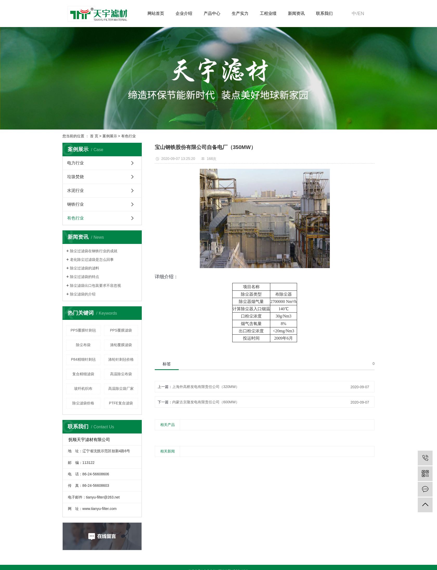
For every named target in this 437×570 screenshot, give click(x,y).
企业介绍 (184, 13)
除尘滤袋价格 (83, 403)
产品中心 (212, 13)
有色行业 (128, 136)
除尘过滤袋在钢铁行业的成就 (93, 251)
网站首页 (155, 13)
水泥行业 (75, 190)
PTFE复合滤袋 (121, 403)
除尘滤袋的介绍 (82, 294)
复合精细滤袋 (83, 374)
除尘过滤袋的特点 (84, 277)
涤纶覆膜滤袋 (121, 345)
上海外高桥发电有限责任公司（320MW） (205, 387)
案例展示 (109, 136)
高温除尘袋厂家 (121, 388)
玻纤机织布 (83, 388)
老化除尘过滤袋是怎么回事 (92, 259)
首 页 (94, 136)
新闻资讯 (296, 13)
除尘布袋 (83, 345)
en (361, 13)
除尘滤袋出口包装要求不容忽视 (95, 285)
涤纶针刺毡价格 (121, 359)
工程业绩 (268, 13)
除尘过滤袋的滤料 (84, 268)
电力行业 (75, 163)
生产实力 (240, 13)
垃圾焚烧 (75, 176)
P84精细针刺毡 (83, 359)
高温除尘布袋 (121, 374)
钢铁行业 (75, 204)
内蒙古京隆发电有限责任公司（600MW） (205, 402)
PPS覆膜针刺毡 (83, 330)
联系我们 (324, 13)
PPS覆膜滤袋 (121, 330)
